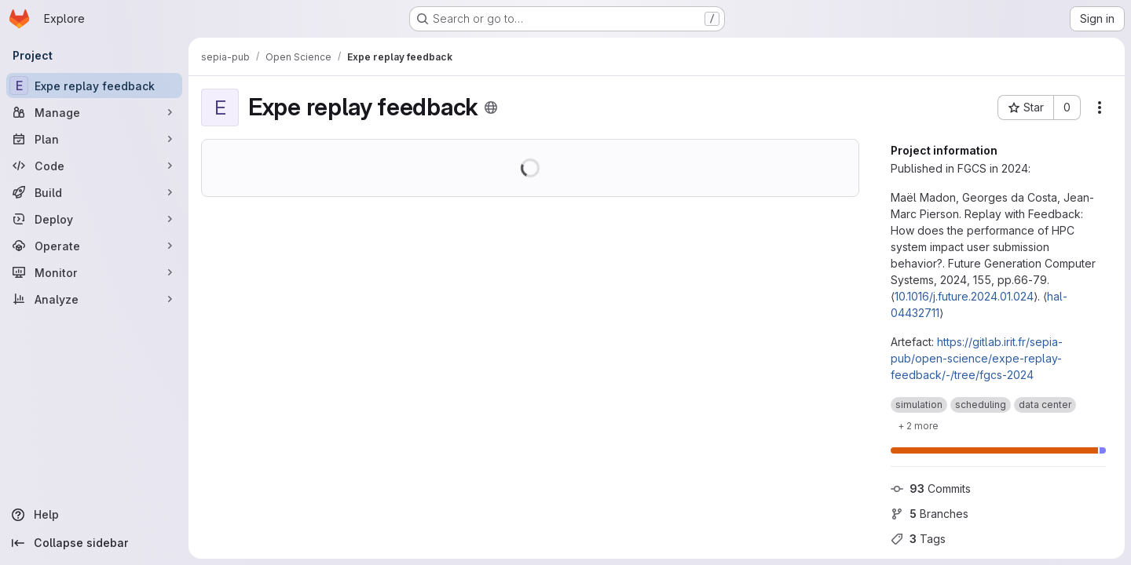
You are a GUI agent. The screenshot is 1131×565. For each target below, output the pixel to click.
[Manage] (94, 112)
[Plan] (94, 138)
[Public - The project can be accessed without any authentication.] (491, 107)
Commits (931, 488)
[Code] (94, 165)
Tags (918, 538)
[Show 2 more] (918, 425)
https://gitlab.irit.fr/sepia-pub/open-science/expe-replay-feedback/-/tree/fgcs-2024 (977, 358)
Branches (929, 513)
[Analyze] (94, 299)
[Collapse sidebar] (94, 543)
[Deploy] (94, 218)
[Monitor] (94, 272)
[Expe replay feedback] (94, 85)
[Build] (94, 192)
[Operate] (94, 245)
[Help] (94, 514)
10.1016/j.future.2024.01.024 (964, 296)
